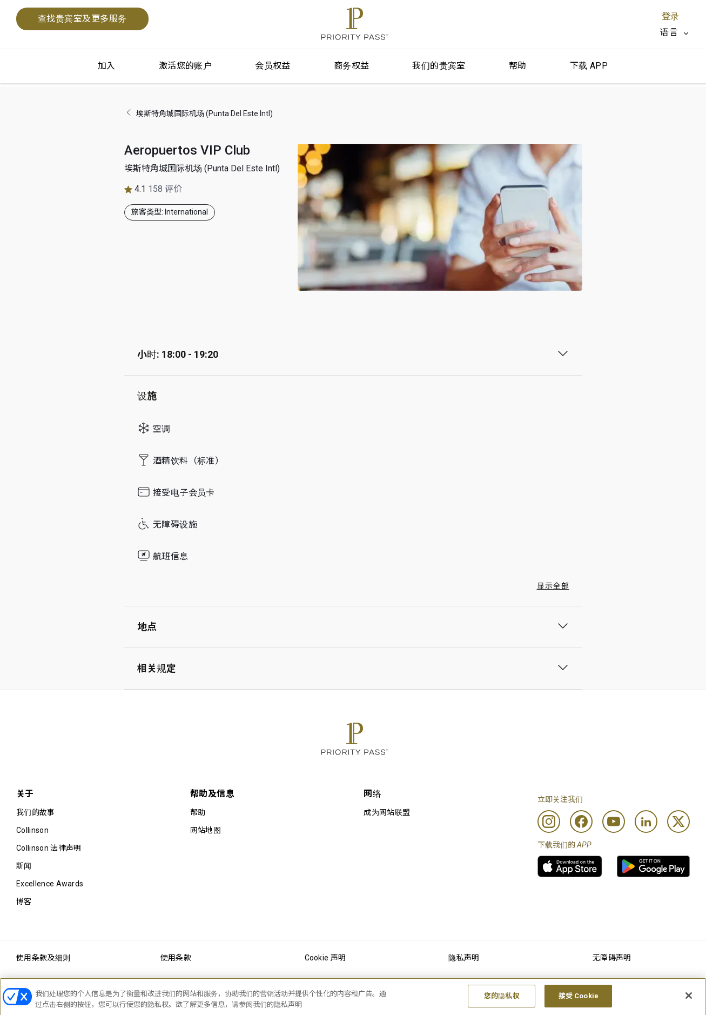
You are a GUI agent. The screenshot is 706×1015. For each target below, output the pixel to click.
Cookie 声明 (325, 957)
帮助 (518, 66)
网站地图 (205, 830)
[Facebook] (581, 821)
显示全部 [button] (553, 586)
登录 (670, 16)
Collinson (32, 830)
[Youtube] (613, 821)
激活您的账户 (185, 66)
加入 (107, 66)
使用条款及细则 (43, 957)
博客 (24, 901)
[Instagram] (548, 821)
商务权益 (351, 66)
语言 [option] (669, 32)
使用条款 (175, 957)
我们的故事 (35, 812)
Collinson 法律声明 (48, 848)
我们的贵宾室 (438, 66)
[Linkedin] (646, 821)
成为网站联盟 (387, 812)
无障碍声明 (612, 957)
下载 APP (589, 66)
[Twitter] (678, 821)
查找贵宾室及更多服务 (82, 19)
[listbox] (675, 32)
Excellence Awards (49, 883)
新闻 (24, 866)
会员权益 (273, 66)
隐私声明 (463, 957)
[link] (569, 866)
